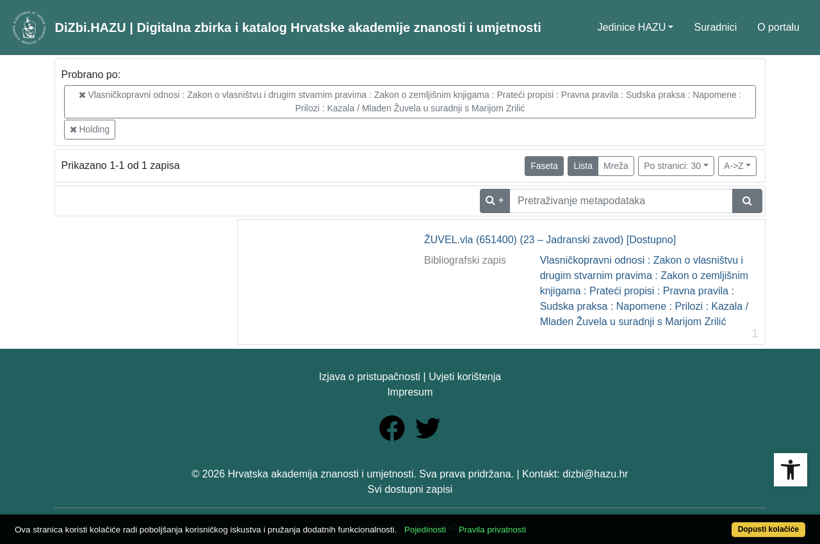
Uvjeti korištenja (465, 376)
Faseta (544, 166)
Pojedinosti (425, 529)
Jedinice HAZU (632, 27)
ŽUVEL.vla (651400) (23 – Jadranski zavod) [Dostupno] (550, 239)
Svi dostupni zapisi (410, 489)
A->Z (734, 166)
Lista (583, 166)
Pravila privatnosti (492, 529)
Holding (90, 129)
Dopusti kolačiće (768, 529)
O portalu (778, 27)
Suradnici (715, 27)
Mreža (615, 166)
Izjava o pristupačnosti (369, 376)
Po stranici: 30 (672, 166)
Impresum (409, 392)
